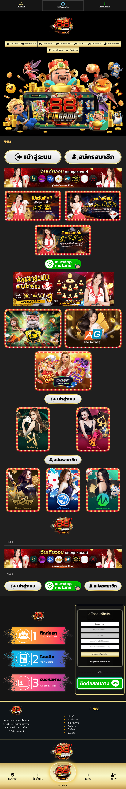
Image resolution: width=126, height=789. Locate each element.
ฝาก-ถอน (21, 11)
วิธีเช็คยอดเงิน (63, 11)
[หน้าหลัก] (12, 775)
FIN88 (10, 542)
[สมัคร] (113, 775)
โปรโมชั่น (37, 780)
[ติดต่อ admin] (104, 5)
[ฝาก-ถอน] (21, 5)
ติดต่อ (88, 780)
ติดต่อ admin (105, 11)
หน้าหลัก (12, 780)
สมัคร (113, 780)
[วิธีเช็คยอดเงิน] (63, 6)
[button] (63, 542)
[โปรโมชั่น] (38, 775)
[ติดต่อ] (88, 775)
